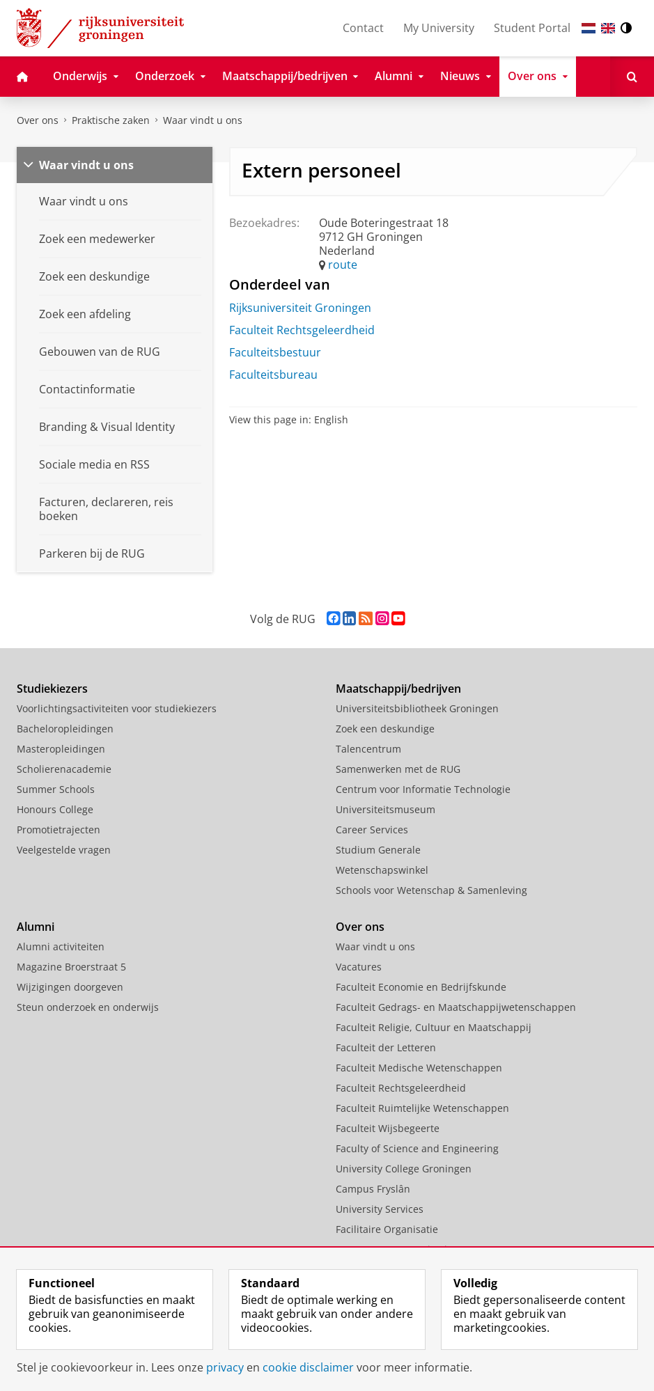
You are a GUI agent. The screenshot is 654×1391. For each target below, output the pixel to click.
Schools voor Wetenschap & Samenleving (431, 890)
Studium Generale (378, 849)
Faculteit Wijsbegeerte (387, 1128)
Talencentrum (368, 748)
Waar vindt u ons (202, 120)
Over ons (38, 120)
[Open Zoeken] (632, 76)
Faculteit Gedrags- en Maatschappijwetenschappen (456, 1007)
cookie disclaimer (308, 1367)
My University (438, 28)
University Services (379, 1209)
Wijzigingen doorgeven (70, 986)
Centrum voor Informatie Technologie (423, 789)
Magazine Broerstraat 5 (71, 966)
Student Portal (532, 28)
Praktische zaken (111, 120)
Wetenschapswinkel (382, 870)
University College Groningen (404, 1168)
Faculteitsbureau (273, 374)
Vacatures (359, 966)
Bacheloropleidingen (65, 728)
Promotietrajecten (58, 829)
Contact (363, 28)
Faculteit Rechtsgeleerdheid (302, 330)
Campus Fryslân (373, 1188)
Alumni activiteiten (60, 946)
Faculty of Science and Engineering (417, 1148)
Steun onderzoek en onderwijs (88, 1007)
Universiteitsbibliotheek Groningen (417, 708)
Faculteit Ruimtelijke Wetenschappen (422, 1108)
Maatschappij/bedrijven (398, 689)
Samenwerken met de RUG (398, 769)
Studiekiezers (52, 689)
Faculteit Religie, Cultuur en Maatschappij (433, 1027)
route (342, 264)
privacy (225, 1367)
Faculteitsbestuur (275, 352)
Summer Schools (56, 789)
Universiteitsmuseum (385, 809)
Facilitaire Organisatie (387, 1229)
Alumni (35, 927)
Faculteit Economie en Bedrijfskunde (421, 986)
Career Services (372, 829)
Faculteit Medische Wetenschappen (419, 1067)
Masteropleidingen (61, 748)
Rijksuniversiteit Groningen (300, 307)
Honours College (55, 809)
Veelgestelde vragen (64, 849)
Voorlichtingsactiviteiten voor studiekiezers (117, 708)
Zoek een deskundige (385, 728)
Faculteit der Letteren (386, 1047)
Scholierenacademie (64, 769)
